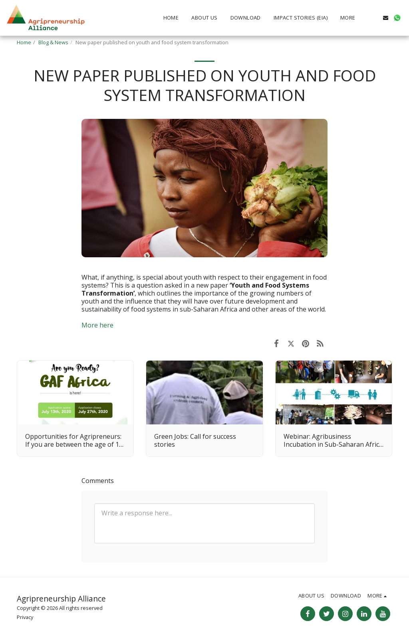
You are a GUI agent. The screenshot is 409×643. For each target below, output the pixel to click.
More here (97, 325)
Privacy (25, 617)
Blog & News (53, 42)
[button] (374, 17)
